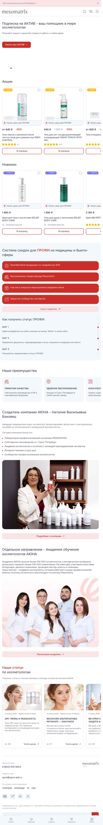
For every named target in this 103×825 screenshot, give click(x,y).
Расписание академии (50, 654)
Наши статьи (12, 667)
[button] (3, 68)
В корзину (22, 151)
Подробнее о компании (50, 536)
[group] (64, 389)
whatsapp (19, 788)
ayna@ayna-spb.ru (12, 777)
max (33, 788)
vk (28, 788)
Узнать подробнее (50, 309)
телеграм (7, 788)
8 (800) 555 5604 (11, 767)
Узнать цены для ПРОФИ (16, 123)
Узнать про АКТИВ (16, 44)
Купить (32, 3)
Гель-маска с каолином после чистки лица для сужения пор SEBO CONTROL (21, 137)
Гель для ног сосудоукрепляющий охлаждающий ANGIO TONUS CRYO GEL (63, 137)
